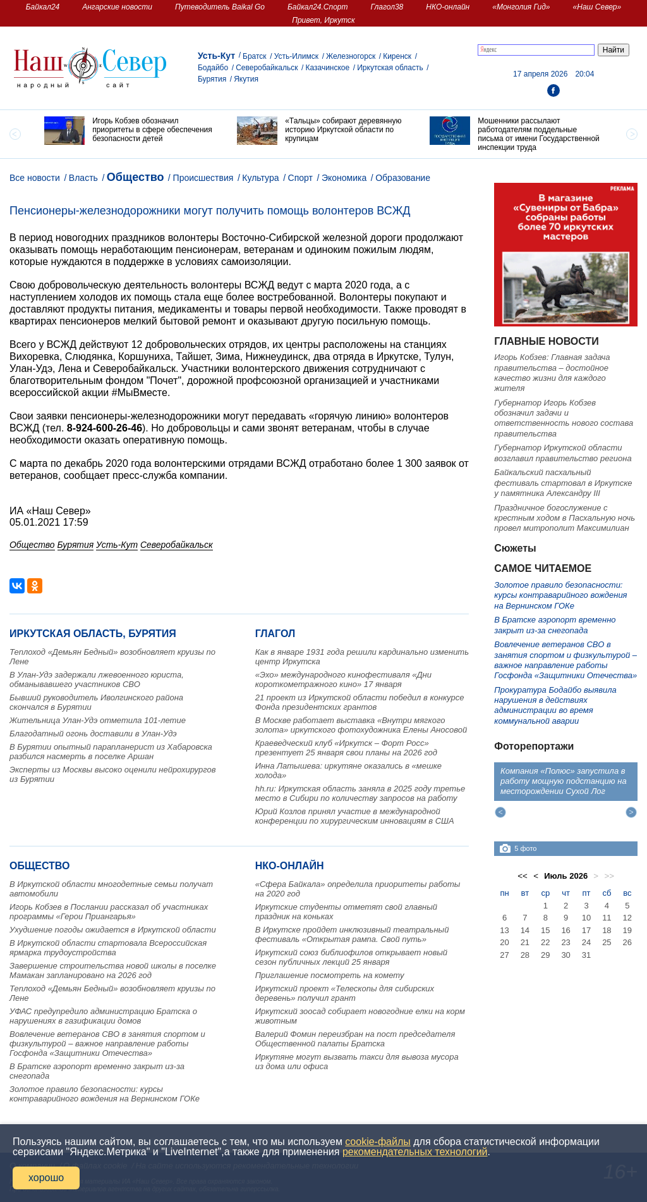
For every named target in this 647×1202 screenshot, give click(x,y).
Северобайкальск (267, 67)
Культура (260, 178)
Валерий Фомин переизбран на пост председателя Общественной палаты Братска (355, 1038)
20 (504, 942)
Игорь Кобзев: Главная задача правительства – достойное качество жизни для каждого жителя (552, 372)
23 (565, 942)
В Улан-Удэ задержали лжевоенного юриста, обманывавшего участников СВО (96, 679)
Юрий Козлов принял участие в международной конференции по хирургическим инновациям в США (354, 816)
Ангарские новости (117, 7)
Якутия (246, 79)
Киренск (397, 56)
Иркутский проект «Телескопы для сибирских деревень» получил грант (344, 993)
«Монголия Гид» (521, 7)
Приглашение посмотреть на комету (329, 975)
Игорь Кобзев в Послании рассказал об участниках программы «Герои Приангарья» (108, 911)
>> (609, 876)
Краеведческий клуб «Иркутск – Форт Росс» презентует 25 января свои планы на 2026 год (346, 747)
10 (586, 917)
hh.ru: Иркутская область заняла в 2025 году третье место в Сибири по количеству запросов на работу (360, 793)
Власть (83, 178)
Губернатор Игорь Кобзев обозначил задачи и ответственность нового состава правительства (563, 418)
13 (504, 930)
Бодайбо (213, 67)
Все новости (34, 178)
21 (525, 942)
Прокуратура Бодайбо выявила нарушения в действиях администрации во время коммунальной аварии (555, 705)
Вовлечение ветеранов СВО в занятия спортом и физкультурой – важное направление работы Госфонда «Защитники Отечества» (107, 1043)
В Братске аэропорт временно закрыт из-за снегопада (554, 625)
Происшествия (203, 178)
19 (627, 930)
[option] (131, 130)
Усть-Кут (216, 56)
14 (525, 930)
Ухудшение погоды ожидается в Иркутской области (112, 929)
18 (606, 930)
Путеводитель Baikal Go (220, 7)
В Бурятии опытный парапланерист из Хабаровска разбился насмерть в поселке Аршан (110, 751)
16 (565, 930)
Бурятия (212, 79)
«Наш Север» (597, 7)
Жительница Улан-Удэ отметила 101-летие (97, 720)
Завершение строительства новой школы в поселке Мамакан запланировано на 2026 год (112, 970)
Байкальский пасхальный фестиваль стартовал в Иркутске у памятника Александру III (563, 483)
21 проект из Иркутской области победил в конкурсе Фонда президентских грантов (359, 702)
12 (627, 917)
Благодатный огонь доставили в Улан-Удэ (93, 733)
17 (586, 930)
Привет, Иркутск (323, 20)
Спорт (300, 178)
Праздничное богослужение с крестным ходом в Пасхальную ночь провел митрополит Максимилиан (564, 518)
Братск (255, 56)
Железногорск (350, 56)
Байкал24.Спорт (317, 7)
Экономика (344, 178)
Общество (135, 177)
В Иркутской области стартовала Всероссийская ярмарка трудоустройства (108, 947)
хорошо (46, 1177)
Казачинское (327, 67)
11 (606, 917)
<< (522, 876)
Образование (402, 178)
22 (545, 942)
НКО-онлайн (447, 7)
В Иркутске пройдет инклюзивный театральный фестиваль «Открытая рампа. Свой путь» (352, 934)
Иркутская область (390, 67)
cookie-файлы (377, 1141)
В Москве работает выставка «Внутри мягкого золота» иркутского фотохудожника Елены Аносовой (361, 725)
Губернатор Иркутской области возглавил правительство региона (562, 452)
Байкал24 (42, 7)
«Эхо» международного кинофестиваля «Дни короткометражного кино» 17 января (343, 679)
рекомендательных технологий (415, 1151)
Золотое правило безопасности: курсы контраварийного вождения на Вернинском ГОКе (104, 1093)
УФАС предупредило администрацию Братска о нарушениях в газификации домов (103, 1016)
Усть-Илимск (296, 56)
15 (545, 930)
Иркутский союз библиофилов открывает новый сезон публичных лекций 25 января (351, 957)
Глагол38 (387, 7)
